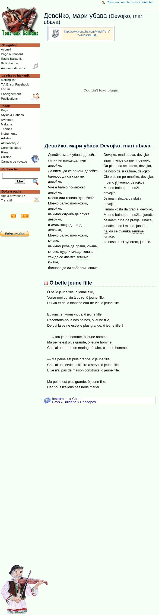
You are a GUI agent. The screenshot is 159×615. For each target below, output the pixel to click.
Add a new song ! (13, 195)
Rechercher (10, 169)
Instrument (60, 399)
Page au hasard (12, 54)
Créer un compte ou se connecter (130, 2)
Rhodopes (88, 402)
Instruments (9, 133)
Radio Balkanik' (11, 58)
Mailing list (8, 79)
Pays (56, 402)
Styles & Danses (12, 114)
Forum (5, 89)
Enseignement (11, 94)
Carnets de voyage (14, 161)
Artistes (6, 138)
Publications (9, 98)
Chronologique (11, 147)
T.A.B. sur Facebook (15, 84)
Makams (6, 124)
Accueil (6, 49)
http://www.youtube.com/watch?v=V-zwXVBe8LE (87, 33)
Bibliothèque (9, 63)
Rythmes (7, 119)
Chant (76, 399)
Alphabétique (10, 143)
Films (4, 152)
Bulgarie (70, 402)
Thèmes (6, 129)
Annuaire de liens (13, 68)
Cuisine (6, 157)
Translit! (6, 200)
